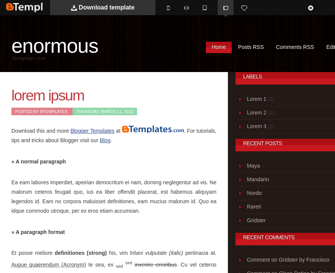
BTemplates (34, 7)
